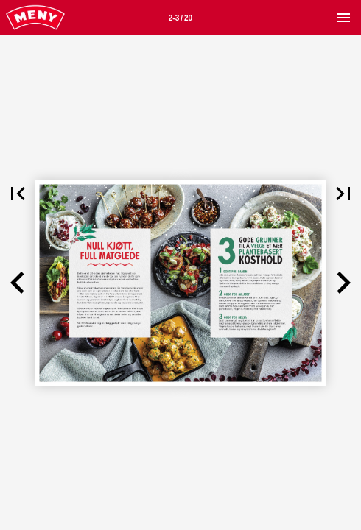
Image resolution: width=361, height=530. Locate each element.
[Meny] (343, 17)
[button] (17, 193)
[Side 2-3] (180, 17)
